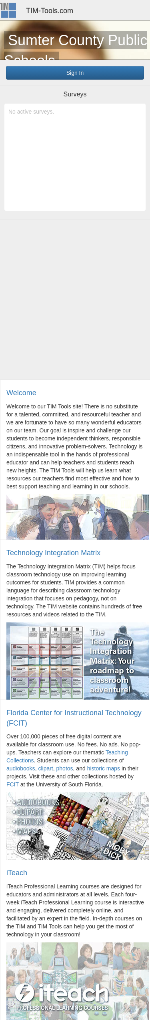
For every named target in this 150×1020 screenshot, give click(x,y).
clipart (45, 768)
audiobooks (20, 768)
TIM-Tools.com (49, 11)
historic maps (103, 768)
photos (64, 768)
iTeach (16, 873)
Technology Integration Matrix (53, 553)
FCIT (12, 784)
